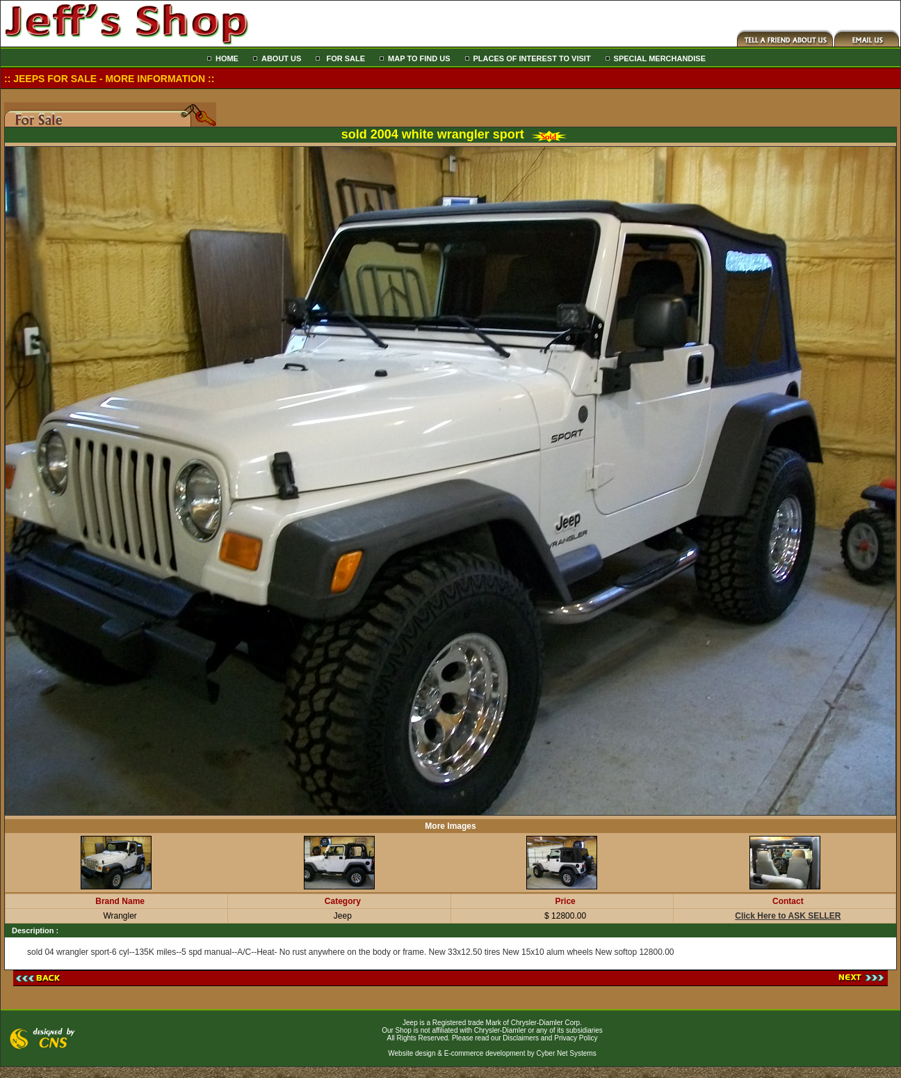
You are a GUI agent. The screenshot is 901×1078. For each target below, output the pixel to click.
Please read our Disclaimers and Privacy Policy (525, 1038)
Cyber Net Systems (566, 1053)
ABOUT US (281, 58)
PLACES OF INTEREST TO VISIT (532, 58)
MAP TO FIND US (419, 58)
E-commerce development (485, 1053)
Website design (411, 1053)
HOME (227, 58)
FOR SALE (344, 58)
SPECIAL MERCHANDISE (660, 58)
